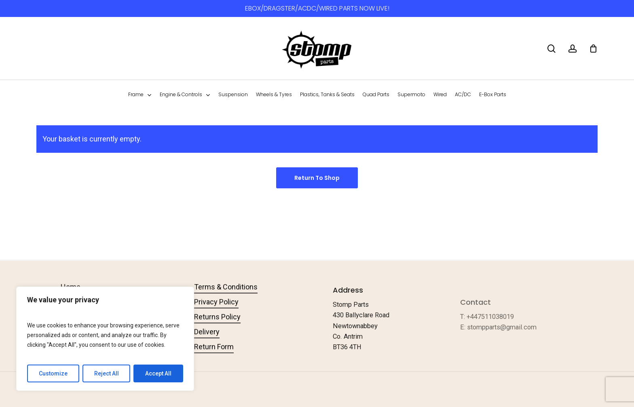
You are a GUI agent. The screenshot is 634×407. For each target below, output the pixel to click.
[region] (105, 339)
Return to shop (317, 178)
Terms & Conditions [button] (226, 298)
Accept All (158, 373)
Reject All (106, 373)
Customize (53, 373)
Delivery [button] (207, 343)
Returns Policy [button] (217, 328)
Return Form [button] (214, 358)
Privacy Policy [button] (216, 313)
